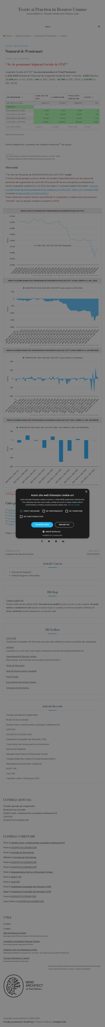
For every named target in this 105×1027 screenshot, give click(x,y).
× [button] (86, 492)
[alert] (52, 513)
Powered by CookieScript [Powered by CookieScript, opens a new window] (53, 535)
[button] (52, 531)
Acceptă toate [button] (42, 524)
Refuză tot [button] (64, 524)
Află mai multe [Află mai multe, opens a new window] (74, 505)
